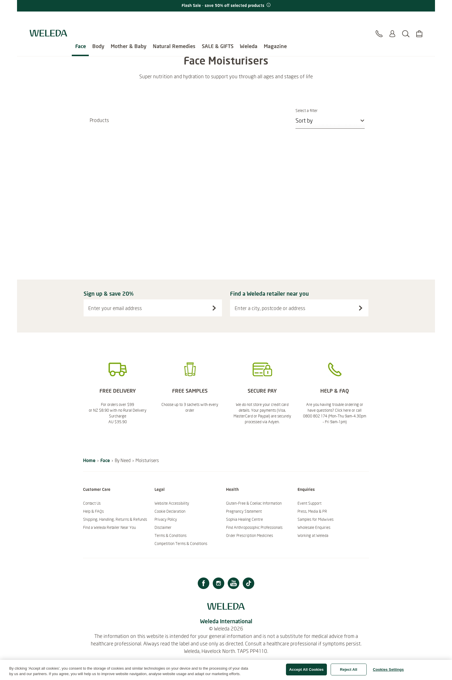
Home (89, 460)
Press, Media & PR (312, 511)
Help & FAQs (93, 511)
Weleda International (226, 621)
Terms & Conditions (171, 535)
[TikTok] (248, 584)
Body (98, 20)
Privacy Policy (166, 519)
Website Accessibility (172, 503)
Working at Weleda (312, 535)
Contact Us (92, 503)
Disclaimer (163, 527)
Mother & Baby (128, 20)
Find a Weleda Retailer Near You (109, 527)
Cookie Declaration (170, 511)
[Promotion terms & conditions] (268, 5)
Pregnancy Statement (244, 511)
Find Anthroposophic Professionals (254, 527)
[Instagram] (218, 584)
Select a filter (330, 110)
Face (80, 20)
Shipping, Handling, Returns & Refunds (115, 519)
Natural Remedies (174, 20)
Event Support (309, 503)
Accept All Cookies (306, 672)
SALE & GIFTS (217, 20)
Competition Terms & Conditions (181, 543)
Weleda (248, 20)
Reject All (348, 672)
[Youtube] (233, 584)
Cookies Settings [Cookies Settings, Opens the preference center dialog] (388, 672)
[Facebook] (203, 584)
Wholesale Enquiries (313, 527)
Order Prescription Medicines (249, 535)
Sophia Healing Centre (244, 519)
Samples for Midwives (315, 519)
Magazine (275, 20)
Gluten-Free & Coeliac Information (254, 503)
